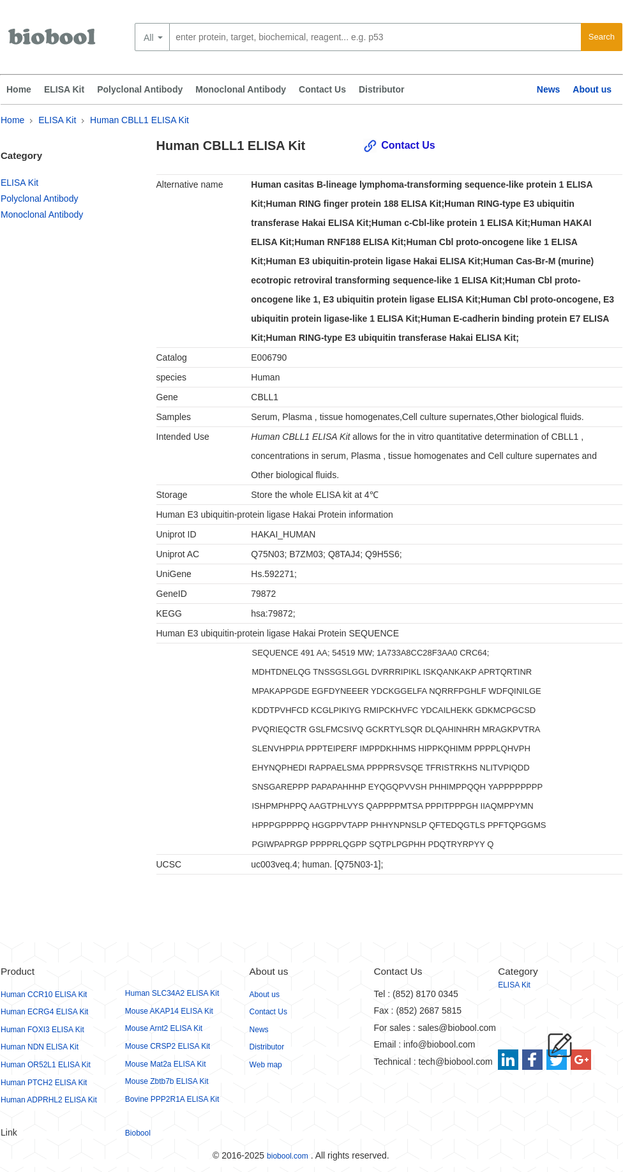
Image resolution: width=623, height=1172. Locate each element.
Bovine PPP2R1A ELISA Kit (172, 1099)
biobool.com (287, 1156)
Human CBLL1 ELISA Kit (139, 120)
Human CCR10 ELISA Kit (44, 994)
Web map (266, 1064)
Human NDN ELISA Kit (40, 1046)
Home (18, 89)
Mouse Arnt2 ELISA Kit (163, 1028)
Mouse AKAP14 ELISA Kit (169, 1011)
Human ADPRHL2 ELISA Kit (49, 1099)
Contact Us (322, 89)
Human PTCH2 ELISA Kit (44, 1082)
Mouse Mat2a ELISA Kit (165, 1064)
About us (592, 89)
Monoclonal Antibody (240, 89)
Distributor (382, 89)
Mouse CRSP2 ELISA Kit (167, 1046)
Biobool (138, 1133)
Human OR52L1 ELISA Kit (46, 1064)
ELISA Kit (64, 89)
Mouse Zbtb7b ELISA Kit (167, 1081)
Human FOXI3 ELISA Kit (42, 1029)
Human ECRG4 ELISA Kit (44, 1011)
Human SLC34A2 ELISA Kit (172, 993)
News (548, 89)
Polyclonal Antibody (140, 89)
